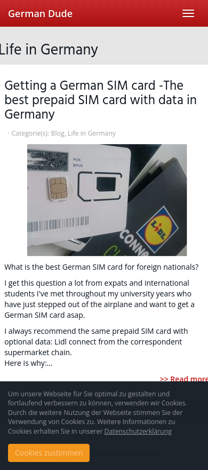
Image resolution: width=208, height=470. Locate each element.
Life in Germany (92, 133)
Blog (58, 133)
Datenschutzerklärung (138, 431)
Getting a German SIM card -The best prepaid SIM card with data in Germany (100, 101)
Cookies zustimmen (49, 453)
